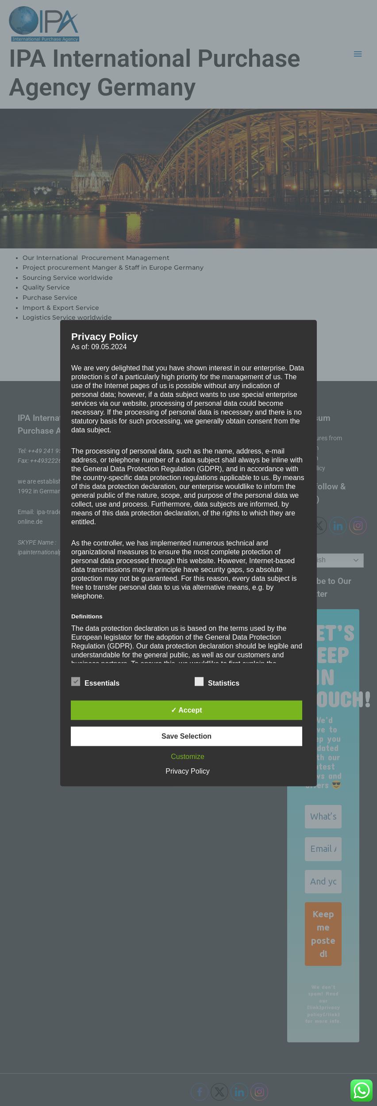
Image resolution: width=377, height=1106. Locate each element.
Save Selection (187, 736)
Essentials (95, 681)
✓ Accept (186, 709)
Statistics (217, 681)
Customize (187, 756)
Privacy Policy (187, 770)
